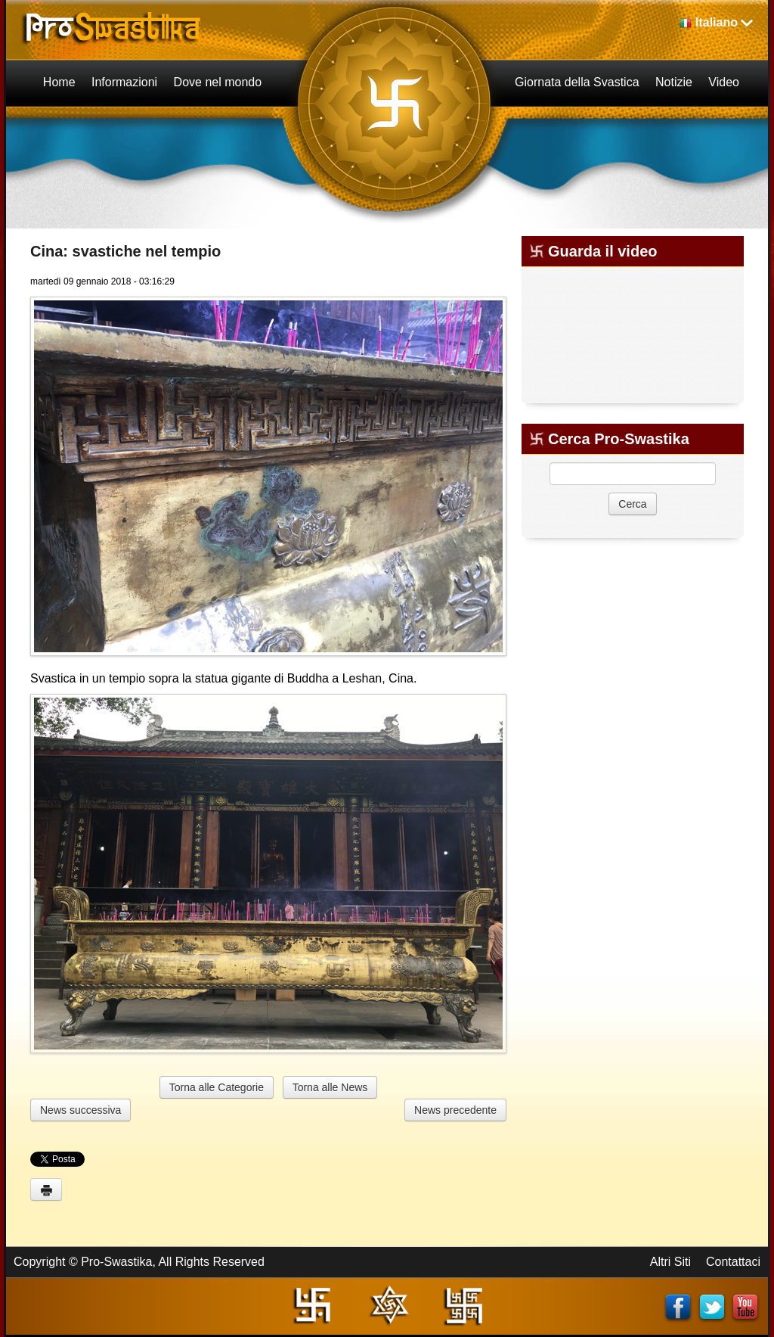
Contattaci (733, 1261)
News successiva (80, 1110)
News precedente (455, 1110)
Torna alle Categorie (216, 1087)
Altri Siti (670, 1261)
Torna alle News (330, 1087)
